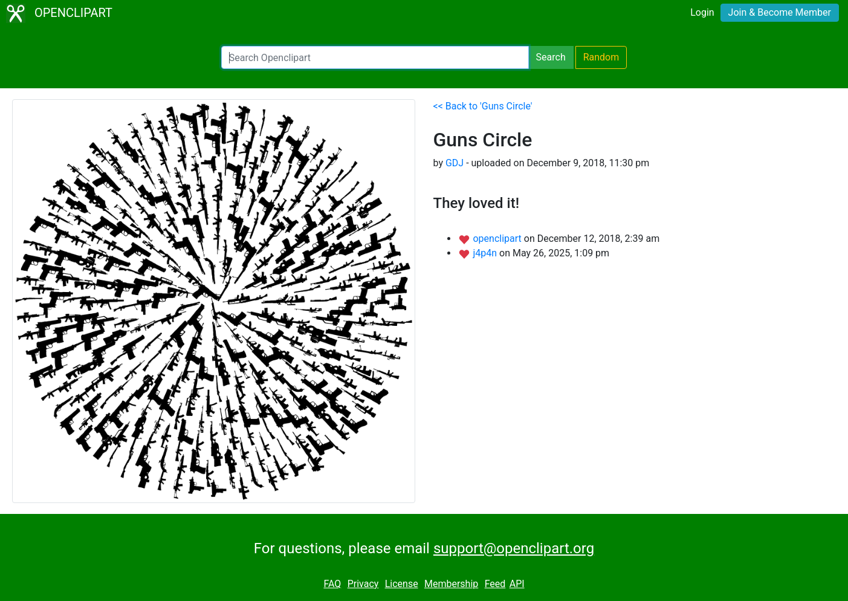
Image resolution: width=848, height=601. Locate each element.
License (401, 584)
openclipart (498, 238)
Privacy (363, 584)
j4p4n (486, 253)
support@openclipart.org (513, 548)
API (517, 584)
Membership (451, 584)
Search (551, 57)
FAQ (332, 584)
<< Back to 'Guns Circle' (482, 106)
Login (702, 12)
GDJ (454, 163)
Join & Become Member (779, 12)
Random (601, 57)
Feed (495, 584)
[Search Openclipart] (375, 57)
